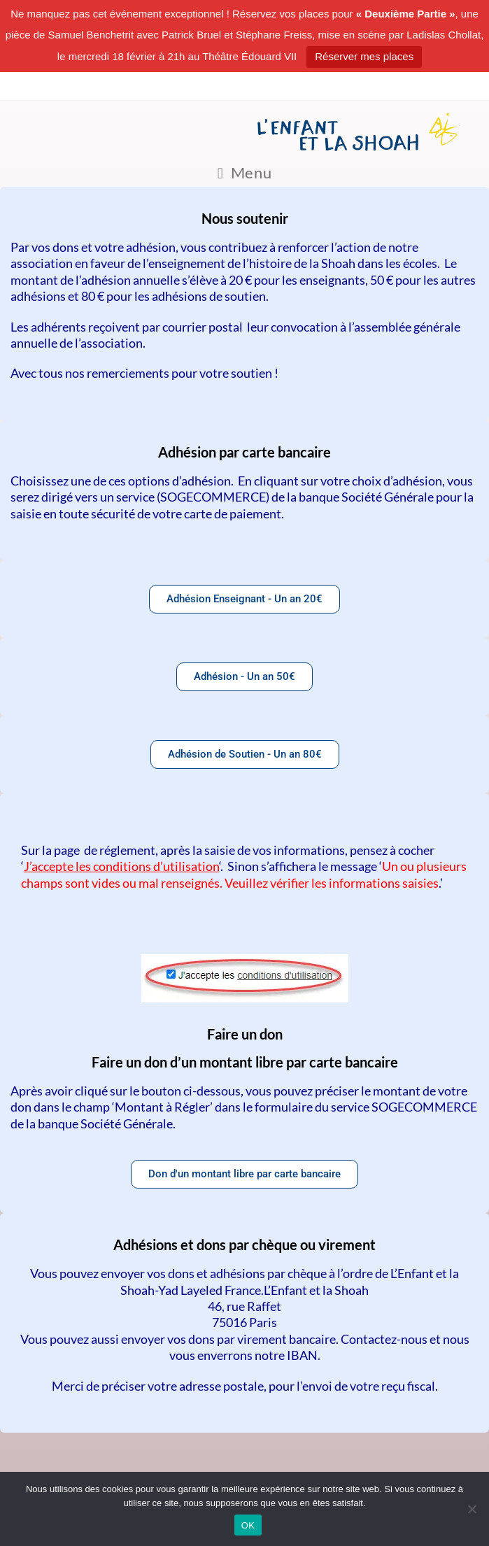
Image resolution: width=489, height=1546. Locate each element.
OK (248, 1525)
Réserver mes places (364, 56)
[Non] (472, 1509)
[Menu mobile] (245, 173)
